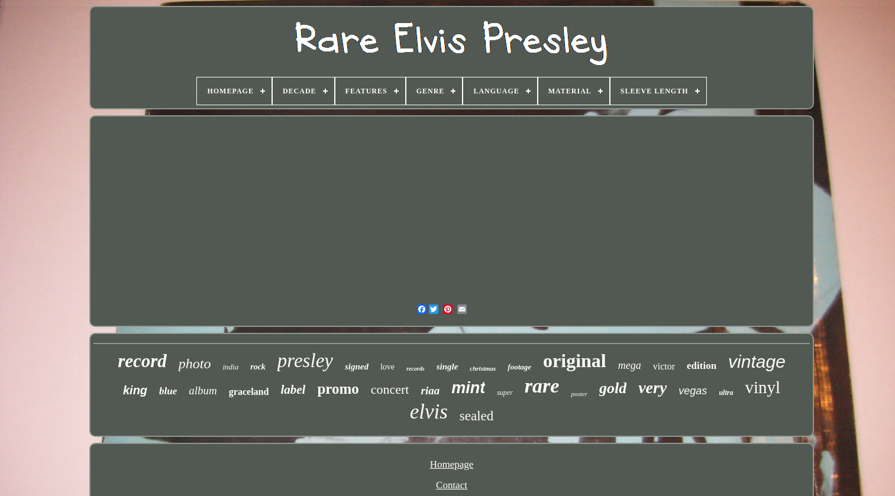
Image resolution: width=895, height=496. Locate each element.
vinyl (762, 387)
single (447, 366)
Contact (451, 485)
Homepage (452, 464)
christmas (483, 368)
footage (519, 366)
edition (701, 365)
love (387, 366)
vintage (757, 361)
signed (357, 366)
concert (390, 389)
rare (542, 386)
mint (468, 388)
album (203, 390)
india (230, 366)
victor (664, 366)
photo (195, 363)
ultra (726, 392)
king (135, 390)
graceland (249, 392)
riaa (430, 390)
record (142, 361)
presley (305, 360)
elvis (429, 411)
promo (337, 389)
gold (612, 388)
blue (168, 391)
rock (258, 366)
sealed (476, 416)
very (652, 387)
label (292, 389)
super (505, 392)
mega (629, 365)
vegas (692, 391)
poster (579, 393)
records (415, 368)
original (574, 360)
